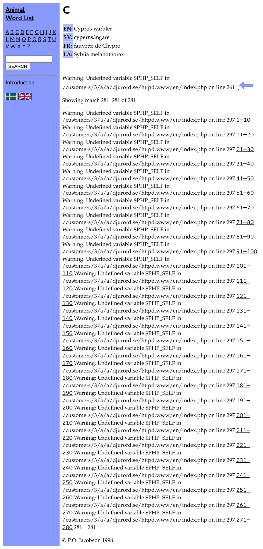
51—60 (245, 192)
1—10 (243, 119)
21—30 (245, 149)
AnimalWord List (19, 13)
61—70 (245, 207)
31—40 (245, 163)
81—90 (245, 236)
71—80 (245, 222)
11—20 (245, 134)
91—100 (246, 251)
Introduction (19, 82)
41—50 (245, 178)
